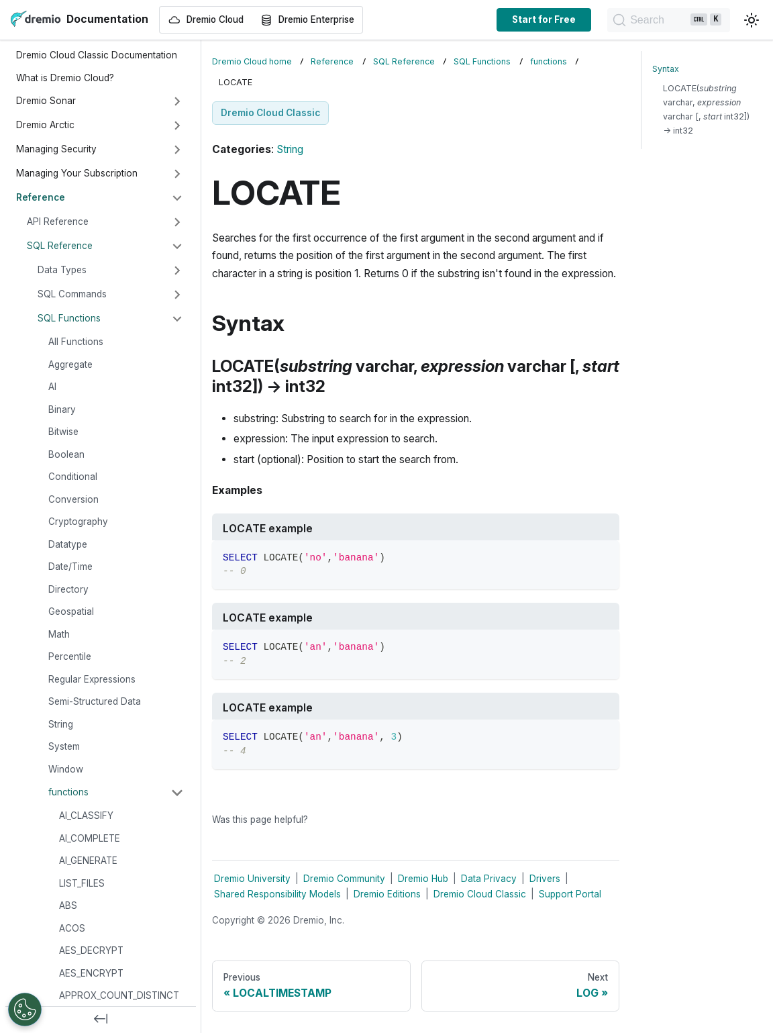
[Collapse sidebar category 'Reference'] (177, 198)
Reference (40, 197)
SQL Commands (72, 294)
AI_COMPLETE (89, 838)
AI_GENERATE (88, 860)
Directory (68, 589)
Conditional (72, 476)
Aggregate (70, 364)
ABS (68, 905)
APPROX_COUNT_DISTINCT (119, 995)
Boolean (66, 454)
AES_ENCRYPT (91, 973)
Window (65, 769)
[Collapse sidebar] (100, 1019)
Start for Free (532, 19)
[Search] (663, 20)
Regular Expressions (92, 679)
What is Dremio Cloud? (65, 77)
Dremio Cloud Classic (479, 894)
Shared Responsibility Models (277, 894)
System (64, 746)
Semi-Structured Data (94, 701)
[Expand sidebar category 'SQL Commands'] (177, 294)
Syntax (665, 69)
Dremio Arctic (45, 124)
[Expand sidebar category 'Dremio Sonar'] (177, 101)
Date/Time (70, 566)
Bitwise (63, 431)
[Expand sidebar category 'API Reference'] (177, 222)
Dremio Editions (387, 894)
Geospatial (71, 611)
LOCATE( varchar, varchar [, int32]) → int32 (706, 109)
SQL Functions (69, 318)
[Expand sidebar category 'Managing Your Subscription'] (177, 174)
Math (59, 634)
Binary (62, 409)
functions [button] (68, 792)
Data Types (62, 269)
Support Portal (570, 894)
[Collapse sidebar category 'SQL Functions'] (177, 319)
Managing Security (56, 149)
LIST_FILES (82, 883)
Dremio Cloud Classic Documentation (96, 55)
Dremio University (252, 878)
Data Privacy (489, 878)
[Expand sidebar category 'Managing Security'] (177, 149)
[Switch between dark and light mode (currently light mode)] (751, 20)
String (60, 724)
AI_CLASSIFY (86, 815)
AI (52, 386)
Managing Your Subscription (77, 173)
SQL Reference (60, 245)
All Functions (75, 341)
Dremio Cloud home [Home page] (252, 61)
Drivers (544, 878)
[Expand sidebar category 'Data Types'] (177, 270)
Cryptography (78, 521)
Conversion (73, 499)
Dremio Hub (423, 878)
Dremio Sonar (46, 100)
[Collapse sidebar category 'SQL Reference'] (177, 246)
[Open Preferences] (25, 1009)
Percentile (69, 656)
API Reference (58, 221)
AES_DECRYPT (91, 950)
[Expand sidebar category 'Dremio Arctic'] (177, 125)
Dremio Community (344, 878)
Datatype (67, 544)
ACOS (72, 928)
